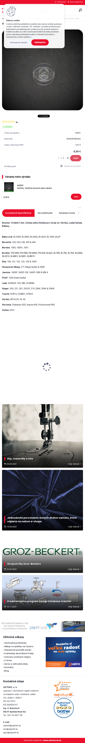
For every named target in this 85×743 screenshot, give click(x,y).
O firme (8, 660)
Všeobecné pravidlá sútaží (17, 650)
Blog (6, 670)
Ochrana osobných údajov (17, 657)
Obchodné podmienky (15, 643)
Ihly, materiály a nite (20, 458)
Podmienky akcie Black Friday (18, 653)
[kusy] (61, 158)
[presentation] (4, 362)
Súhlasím (40, 42)
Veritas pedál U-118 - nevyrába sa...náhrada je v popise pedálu (61, 363)
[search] (80, 10)
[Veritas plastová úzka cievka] (42, 69)
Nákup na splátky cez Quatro (18, 646)
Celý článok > (74, 464)
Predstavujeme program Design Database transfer (39, 601)
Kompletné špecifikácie (18, 213)
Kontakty (8, 667)
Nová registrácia (76, 2)
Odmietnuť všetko (19, 42)
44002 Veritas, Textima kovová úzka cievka (34, 186)
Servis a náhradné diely (16, 664)
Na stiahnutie (45, 213)
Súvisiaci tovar (70, 213)
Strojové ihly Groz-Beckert (24, 563)
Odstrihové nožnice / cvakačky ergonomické (20, 368)
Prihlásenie (61, 2)
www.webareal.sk (52, 740)
